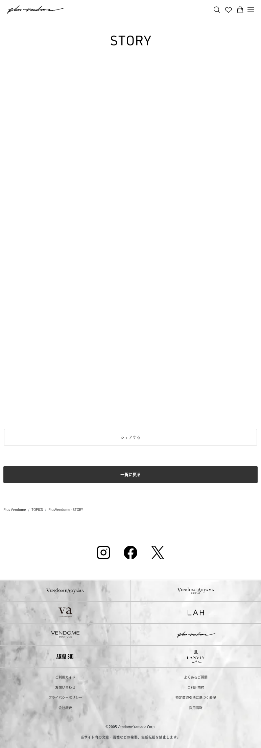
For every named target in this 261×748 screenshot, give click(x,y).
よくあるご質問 (196, 677)
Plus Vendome (14, 509)
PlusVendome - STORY (65, 509)
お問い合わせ (65, 687)
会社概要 (65, 707)
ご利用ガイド (65, 677)
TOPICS (37, 509)
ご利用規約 (195, 687)
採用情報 (196, 707)
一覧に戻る (130, 474)
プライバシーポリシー (65, 697)
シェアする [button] (130, 437)
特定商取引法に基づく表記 (195, 697)
